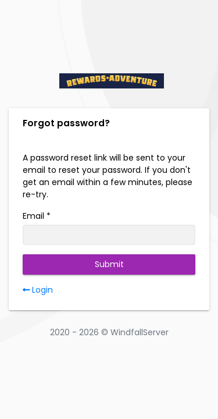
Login (38, 290)
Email (33, 216)
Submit (109, 264)
